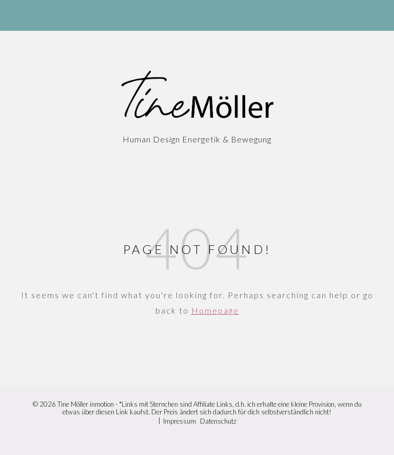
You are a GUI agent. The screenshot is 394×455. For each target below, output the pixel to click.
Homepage (215, 310)
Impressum (179, 421)
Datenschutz (218, 421)
